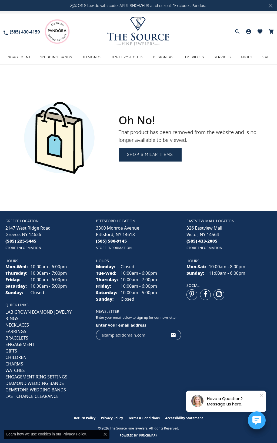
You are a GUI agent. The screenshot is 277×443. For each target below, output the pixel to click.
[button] (237, 32)
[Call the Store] (20, 241)
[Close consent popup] (105, 434)
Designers (163, 57)
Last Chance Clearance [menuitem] (32, 396)
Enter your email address (121, 325)
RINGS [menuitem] (11, 318)
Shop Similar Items (150, 154)
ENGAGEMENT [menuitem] (20, 344)
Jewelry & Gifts (127, 57)
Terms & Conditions (144, 418)
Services (222, 57)
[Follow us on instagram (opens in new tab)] (218, 294)
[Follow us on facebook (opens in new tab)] (205, 294)
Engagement (18, 57)
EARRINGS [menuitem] (15, 331)
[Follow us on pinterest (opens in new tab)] (191, 294)
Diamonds (92, 57)
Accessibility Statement (184, 418)
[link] (21, 31)
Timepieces (193, 57)
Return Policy (85, 418)
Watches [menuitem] (15, 370)
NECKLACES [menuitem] (17, 325)
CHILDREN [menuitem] (15, 357)
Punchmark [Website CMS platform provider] (148, 435)
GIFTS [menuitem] (11, 351)
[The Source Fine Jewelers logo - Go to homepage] (138, 31)
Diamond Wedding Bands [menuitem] (34, 383)
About (247, 57)
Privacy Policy (112, 418)
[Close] (270, 5)
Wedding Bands (56, 57)
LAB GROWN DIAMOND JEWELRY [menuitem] (38, 312)
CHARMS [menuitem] (14, 364)
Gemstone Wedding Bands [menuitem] (35, 390)
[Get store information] (23, 248)
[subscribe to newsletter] (173, 335)
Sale (266, 57)
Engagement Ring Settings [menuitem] (36, 377)
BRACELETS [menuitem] (16, 338)
